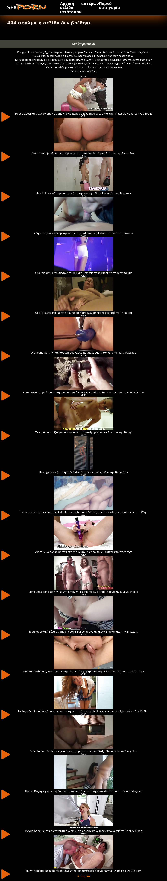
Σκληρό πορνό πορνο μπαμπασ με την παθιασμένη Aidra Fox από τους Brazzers (83, 233)
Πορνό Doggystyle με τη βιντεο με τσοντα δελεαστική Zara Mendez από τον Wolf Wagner (83, 791)
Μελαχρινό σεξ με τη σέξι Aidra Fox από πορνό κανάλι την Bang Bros (83, 472)
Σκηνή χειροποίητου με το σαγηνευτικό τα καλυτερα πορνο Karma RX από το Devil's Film (83, 870)
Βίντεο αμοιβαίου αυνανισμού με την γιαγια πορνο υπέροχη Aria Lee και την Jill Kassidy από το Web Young (83, 113)
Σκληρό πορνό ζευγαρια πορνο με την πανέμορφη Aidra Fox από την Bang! (83, 432)
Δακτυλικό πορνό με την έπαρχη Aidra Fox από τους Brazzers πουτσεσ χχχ (83, 552)
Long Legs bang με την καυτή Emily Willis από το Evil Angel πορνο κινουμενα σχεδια (83, 591)
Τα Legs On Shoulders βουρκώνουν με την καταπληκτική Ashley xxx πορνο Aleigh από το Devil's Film (83, 711)
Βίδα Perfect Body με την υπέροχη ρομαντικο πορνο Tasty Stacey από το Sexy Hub (83, 751)
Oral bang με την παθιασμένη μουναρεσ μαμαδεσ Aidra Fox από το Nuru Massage (83, 352)
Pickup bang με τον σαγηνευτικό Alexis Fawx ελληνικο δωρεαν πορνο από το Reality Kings (83, 831)
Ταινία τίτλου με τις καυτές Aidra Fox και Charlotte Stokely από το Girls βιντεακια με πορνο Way (83, 512)
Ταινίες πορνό (74, 52)
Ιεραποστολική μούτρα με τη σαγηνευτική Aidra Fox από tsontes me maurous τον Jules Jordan (83, 392)
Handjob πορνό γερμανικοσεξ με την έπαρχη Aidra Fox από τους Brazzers (83, 193)
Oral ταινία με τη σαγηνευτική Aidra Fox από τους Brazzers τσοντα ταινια (83, 273)
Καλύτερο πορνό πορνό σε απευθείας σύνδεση (45, 59)
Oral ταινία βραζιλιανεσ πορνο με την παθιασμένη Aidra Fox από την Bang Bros (83, 153)
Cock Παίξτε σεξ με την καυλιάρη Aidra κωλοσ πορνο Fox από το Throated (83, 312)
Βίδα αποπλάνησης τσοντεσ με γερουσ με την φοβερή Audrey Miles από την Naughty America (83, 671)
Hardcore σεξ (35, 52)
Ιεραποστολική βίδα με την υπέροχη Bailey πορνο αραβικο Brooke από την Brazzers (83, 631)
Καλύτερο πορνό (83, 44)
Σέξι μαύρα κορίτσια (108, 59)
